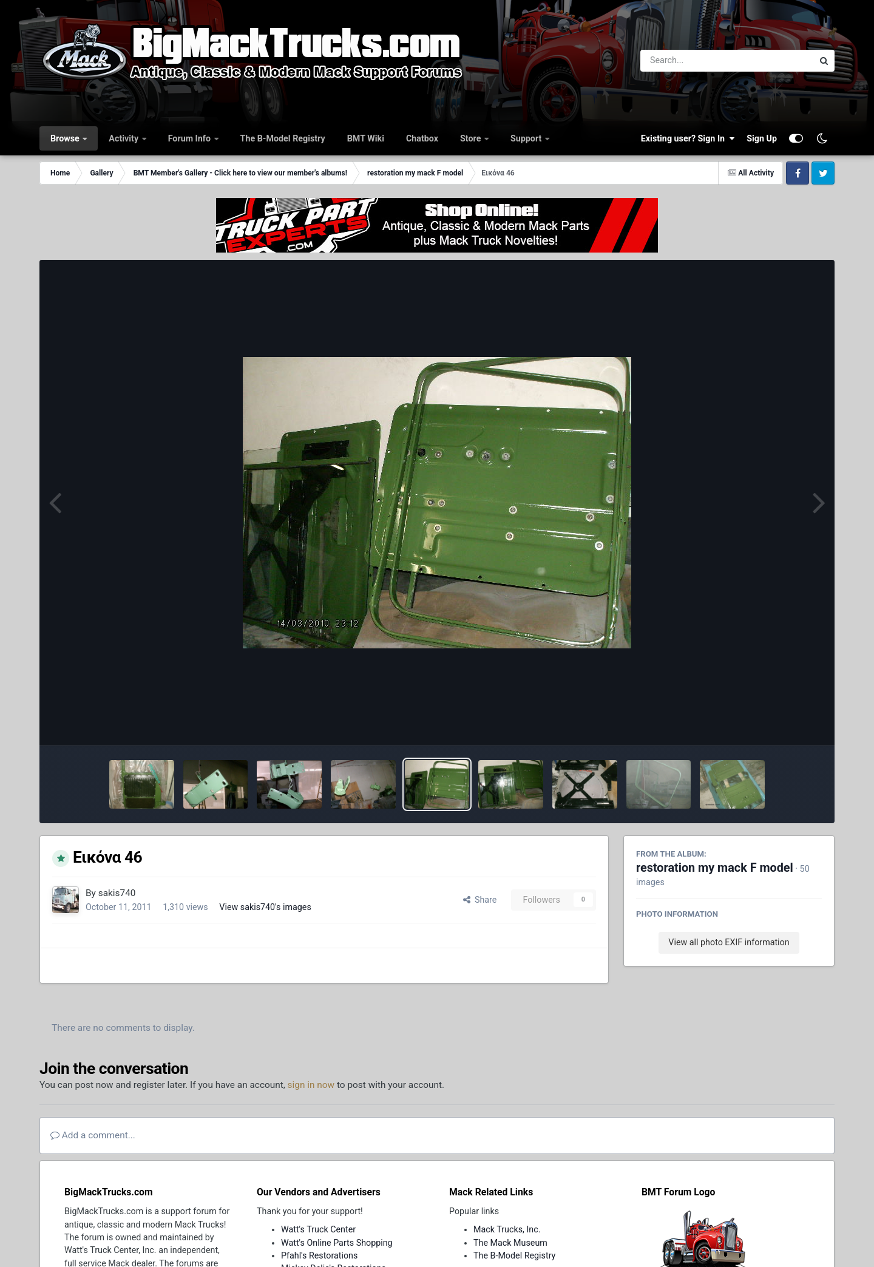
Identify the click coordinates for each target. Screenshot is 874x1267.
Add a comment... (92, 1135)
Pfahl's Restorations (319, 1255)
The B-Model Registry (282, 138)
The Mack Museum (510, 1243)
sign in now (311, 1084)
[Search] (693, 61)
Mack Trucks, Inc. (507, 1229)
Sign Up (762, 138)
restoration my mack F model (714, 868)
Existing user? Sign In (687, 138)
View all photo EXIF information (728, 942)
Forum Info (190, 138)
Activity (124, 138)
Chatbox (422, 138)
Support (527, 138)
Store (471, 138)
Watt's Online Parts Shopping (337, 1243)
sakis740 (117, 893)
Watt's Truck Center (318, 1229)
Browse (65, 138)
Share (480, 900)
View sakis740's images (265, 907)
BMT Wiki (365, 138)
